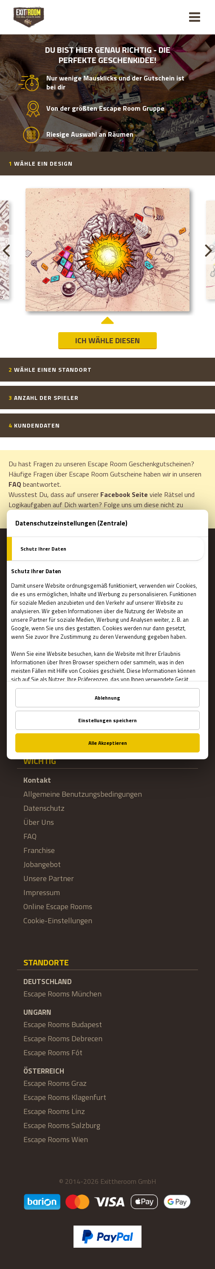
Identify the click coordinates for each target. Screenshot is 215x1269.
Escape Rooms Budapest (62, 1024)
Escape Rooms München (62, 993)
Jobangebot (42, 864)
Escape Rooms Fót (52, 1052)
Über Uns (38, 822)
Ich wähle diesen (107, 340)
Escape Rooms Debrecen (62, 1038)
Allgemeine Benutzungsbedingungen (82, 794)
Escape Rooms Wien (55, 1139)
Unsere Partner (48, 878)
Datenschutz (44, 808)
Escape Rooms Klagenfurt (64, 1097)
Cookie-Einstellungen (57, 920)
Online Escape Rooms (57, 906)
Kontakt (37, 780)
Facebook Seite (124, 494)
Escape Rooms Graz (55, 1083)
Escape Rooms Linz (54, 1111)
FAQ (14, 484)
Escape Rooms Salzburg (61, 1125)
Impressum (41, 892)
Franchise (39, 850)
